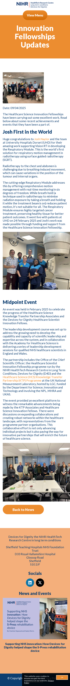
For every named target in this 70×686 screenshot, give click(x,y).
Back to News (23, 509)
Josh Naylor (41, 139)
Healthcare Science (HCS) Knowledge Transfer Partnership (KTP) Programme (32, 378)
